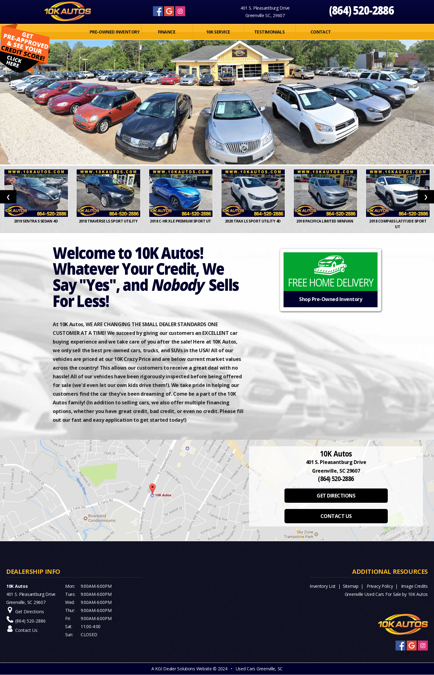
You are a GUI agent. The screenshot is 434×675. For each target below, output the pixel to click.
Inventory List (323, 586)
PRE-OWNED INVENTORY (114, 32)
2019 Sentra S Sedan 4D (36, 221)
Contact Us (26, 630)
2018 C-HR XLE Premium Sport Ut (181, 221)
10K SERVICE (218, 32)
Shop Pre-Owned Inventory (330, 299)
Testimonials (269, 32)
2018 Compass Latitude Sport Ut (397, 223)
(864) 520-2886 (361, 10)
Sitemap (351, 586)
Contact (321, 32)
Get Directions (29, 611)
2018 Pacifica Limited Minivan (325, 221)
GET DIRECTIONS (336, 495)
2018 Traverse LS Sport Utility (108, 221)
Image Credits (414, 586)
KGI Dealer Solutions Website (183, 669)
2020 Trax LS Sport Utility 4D (253, 221)
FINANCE (166, 32)
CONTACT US (336, 516)
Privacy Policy (380, 586)
